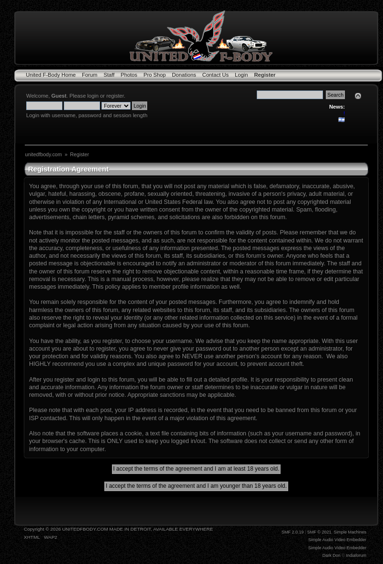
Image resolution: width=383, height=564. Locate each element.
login (93, 96)
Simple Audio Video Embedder (337, 539)
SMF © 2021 (319, 532)
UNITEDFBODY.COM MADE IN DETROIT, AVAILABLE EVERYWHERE (137, 529)
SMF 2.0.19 (293, 532)
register (115, 96)
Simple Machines (349, 532)
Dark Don (332, 555)
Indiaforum (356, 555)
